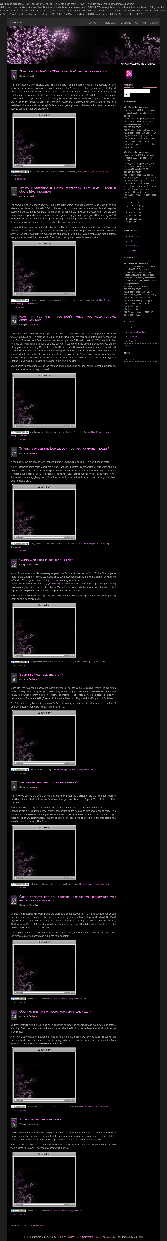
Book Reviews (135, 237)
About (154, 23)
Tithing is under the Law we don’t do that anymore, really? (64, 448)
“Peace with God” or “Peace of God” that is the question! (63, 71)
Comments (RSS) (91, 1237)
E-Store (126, 23)
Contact (140, 23)
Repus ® (132, 341)
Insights (32, 76)
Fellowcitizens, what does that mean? (48, 782)
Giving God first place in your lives (46, 560)
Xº (130, 346)
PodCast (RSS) (109, 1237)
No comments (20, 179)
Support (94, 23)
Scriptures (33, 325)
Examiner (133, 337)
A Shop (132, 327)
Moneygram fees (60, 584)
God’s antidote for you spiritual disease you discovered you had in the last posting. (67, 898)
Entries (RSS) (74, 1237)
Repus (60, 1237)
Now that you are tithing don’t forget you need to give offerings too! (67, 318)
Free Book (110, 23)
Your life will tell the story (41, 674)
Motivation (33, 564)
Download (15, 175)
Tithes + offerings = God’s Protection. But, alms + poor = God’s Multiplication (67, 189)
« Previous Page (19, 1225)
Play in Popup (101, 171)
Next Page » (37, 1225)
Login (131, 359)
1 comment (19, 307)
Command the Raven (138, 332)
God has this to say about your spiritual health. (56, 1011)
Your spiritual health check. (41, 1119)
